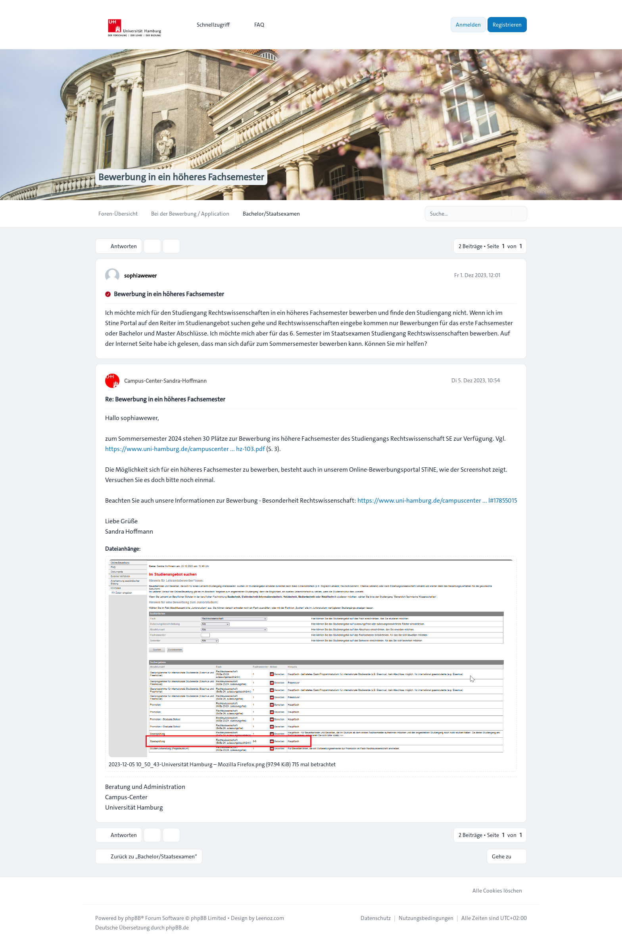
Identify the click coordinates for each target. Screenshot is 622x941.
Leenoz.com (270, 918)
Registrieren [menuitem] (507, 25)
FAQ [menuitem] (254, 25)
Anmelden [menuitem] (468, 25)
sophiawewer (140, 276)
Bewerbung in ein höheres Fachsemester (169, 294)
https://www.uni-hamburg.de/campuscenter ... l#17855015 (437, 500)
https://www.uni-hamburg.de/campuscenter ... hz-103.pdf (185, 448)
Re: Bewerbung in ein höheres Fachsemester (165, 399)
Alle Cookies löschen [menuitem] (492, 891)
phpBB (133, 918)
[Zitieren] (510, 275)
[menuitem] (210, 24)
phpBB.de (177, 927)
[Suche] (504, 213)
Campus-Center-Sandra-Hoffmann (165, 381)
